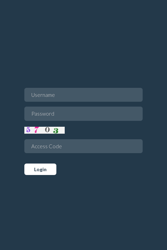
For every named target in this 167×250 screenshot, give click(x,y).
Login (40, 169)
